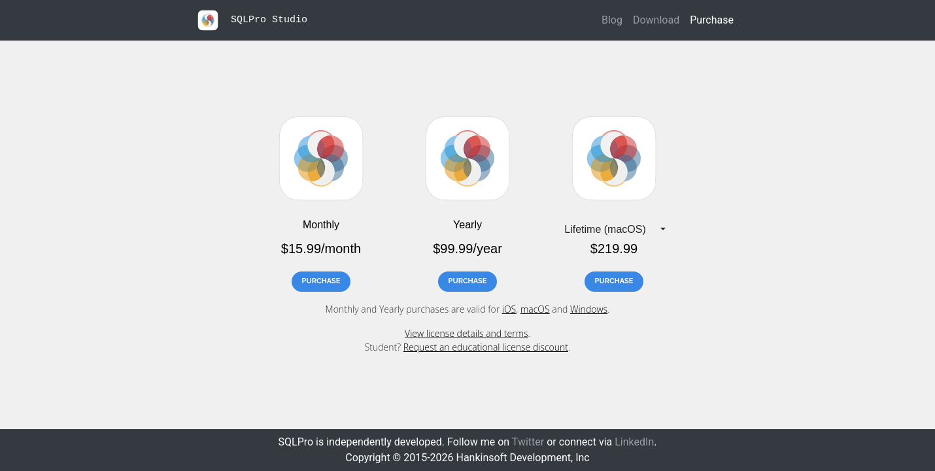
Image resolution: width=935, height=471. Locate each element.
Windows (588, 309)
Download (656, 20)
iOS (509, 309)
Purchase (712, 20)
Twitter (528, 442)
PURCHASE (321, 281)
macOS (535, 309)
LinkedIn (634, 442)
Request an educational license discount (485, 347)
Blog (612, 20)
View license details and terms (466, 333)
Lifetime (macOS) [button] (604, 229)
